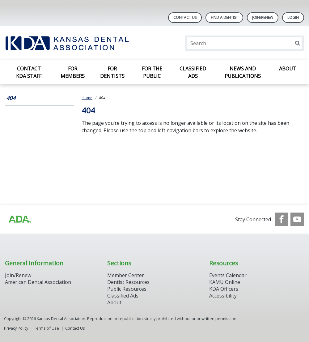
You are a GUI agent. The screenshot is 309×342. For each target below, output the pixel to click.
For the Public (152, 72)
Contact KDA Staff (28, 72)
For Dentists (112, 72)
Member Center (125, 275)
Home (87, 97)
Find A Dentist (224, 17)
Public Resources (126, 288)
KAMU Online (224, 282)
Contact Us (185, 17)
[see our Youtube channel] (297, 219)
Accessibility (223, 295)
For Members (73, 72)
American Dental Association (38, 282)
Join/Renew (262, 17)
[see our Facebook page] (281, 219)
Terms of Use (46, 328)
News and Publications (243, 72)
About (287, 68)
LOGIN (293, 17)
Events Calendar (228, 275)
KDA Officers (223, 288)
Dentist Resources (128, 282)
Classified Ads (193, 72)
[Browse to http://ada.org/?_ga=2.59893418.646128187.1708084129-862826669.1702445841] (19, 219)
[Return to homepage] (85, 43)
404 (10, 98)
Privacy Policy (16, 328)
